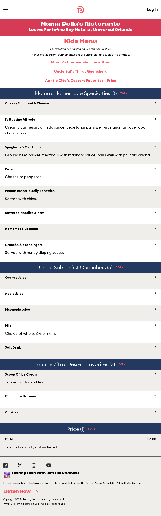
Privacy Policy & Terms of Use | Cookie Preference (34, 503)
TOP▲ (124, 93)
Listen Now (22, 492)
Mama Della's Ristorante (80, 24)
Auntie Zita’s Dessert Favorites (74, 80)
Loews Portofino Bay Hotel (58, 29)
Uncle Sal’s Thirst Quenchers (80, 71)
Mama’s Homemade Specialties (80, 62)
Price (111, 80)
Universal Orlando (112, 29)
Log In (152, 9)
